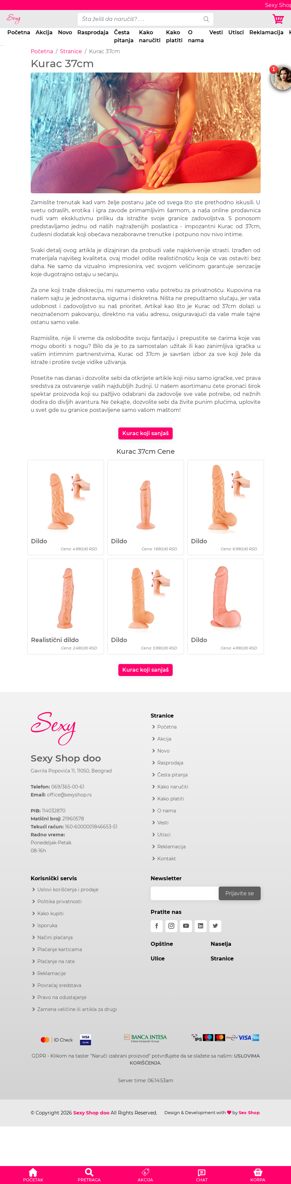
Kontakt (166, 858)
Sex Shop (249, 1112)
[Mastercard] (57, 1039)
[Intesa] (146, 1037)
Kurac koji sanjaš (145, 433)
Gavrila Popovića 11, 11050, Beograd (71, 771)
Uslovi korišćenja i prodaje (67, 889)
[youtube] (186, 926)
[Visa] (82, 1039)
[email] (189, 893)
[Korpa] (279, 19)
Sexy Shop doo (66, 758)
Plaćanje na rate (56, 961)
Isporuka (47, 925)
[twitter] (215, 926)
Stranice (71, 51)
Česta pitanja (124, 36)
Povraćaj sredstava (59, 985)
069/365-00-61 (67, 787)
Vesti (216, 32)
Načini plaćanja (55, 937)
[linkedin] (201, 926)
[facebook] (157, 926)
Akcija (44, 32)
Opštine (162, 944)
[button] (33, 1174)
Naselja (221, 944)
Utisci (236, 32)
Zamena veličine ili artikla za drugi (77, 1009)
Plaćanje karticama (59, 949)
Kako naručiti (150, 36)
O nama (196, 36)
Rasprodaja (93, 32)
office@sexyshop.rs (69, 795)
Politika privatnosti (59, 901)
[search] (206, 19)
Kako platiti (174, 36)
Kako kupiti (50, 913)
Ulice (158, 958)
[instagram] (171, 926)
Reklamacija (266, 32)
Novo (65, 32)
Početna (18, 32)
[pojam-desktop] (139, 19)
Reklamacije (51, 973)
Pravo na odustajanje (61, 997)
